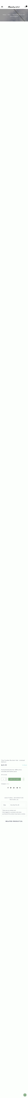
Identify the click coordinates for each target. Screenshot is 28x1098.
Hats (9, 14)
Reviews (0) (14, 838)
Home (4, 14)
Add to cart (14, 817)
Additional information (14, 836)
